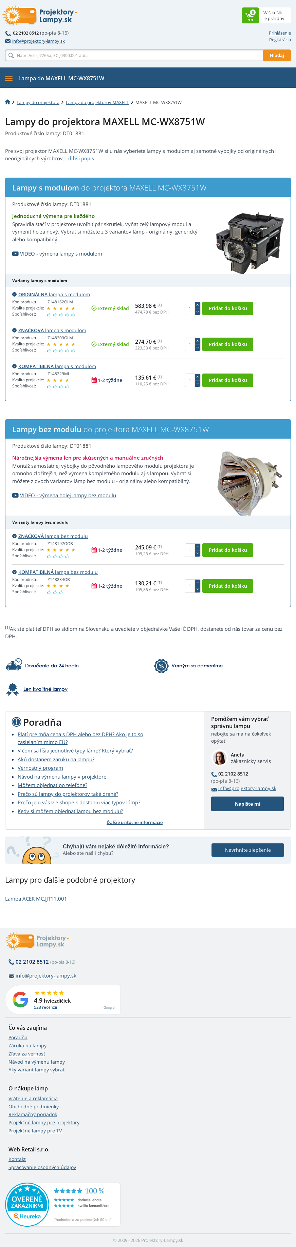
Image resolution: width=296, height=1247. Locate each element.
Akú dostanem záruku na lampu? (56, 759)
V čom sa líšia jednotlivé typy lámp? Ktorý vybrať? (75, 750)
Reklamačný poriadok (32, 1114)
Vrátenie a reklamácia (33, 1098)
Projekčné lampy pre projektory (43, 1122)
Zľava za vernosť (26, 1053)
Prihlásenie (280, 33)
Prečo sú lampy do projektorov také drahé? (68, 793)
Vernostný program (40, 767)
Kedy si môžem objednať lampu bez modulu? (70, 811)
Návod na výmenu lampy (36, 1062)
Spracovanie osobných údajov (42, 1167)
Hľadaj (277, 55)
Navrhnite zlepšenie (248, 850)
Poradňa (17, 1037)
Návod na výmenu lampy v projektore (62, 776)
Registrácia (280, 40)
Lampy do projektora (38, 102)
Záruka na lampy (27, 1045)
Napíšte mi (247, 804)
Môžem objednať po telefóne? (52, 785)
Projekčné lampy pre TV (35, 1130)
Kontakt (17, 1159)
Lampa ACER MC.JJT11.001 (36, 898)
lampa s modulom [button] (51, 294)
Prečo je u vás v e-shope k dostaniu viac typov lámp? (79, 802)
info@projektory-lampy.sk (35, 41)
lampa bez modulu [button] (50, 536)
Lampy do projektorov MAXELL (97, 102)
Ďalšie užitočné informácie (135, 822)
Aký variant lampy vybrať (36, 1069)
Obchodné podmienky (33, 1106)
